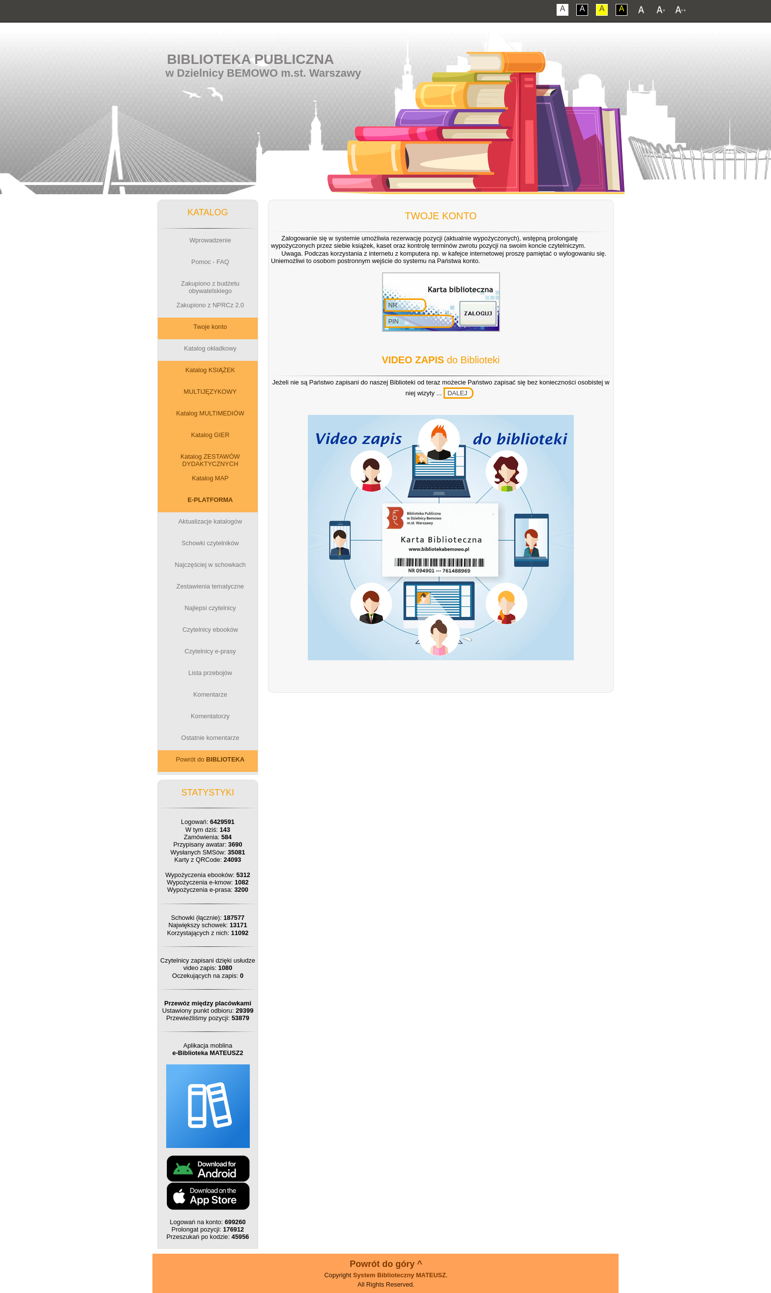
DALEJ (457, 393)
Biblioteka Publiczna (250, 59)
